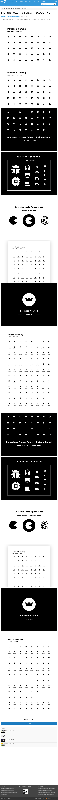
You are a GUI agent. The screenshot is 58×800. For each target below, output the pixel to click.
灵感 (34, 1)
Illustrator (8, 16)
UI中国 (47, 788)
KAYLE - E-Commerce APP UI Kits (11, 739)
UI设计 (45, 794)
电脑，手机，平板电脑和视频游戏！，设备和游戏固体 (18, 8)
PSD (12, 1)
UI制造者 (51, 794)
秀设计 (49, 792)
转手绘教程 (40, 792)
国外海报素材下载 (4, 792)
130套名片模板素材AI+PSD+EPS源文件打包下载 (14, 743)
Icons (3, 16)
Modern (5, 16)
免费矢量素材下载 (4, 790)
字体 (30, 1)
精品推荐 (3, 728)
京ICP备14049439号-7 (42, 798)
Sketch (21, 1)
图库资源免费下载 (4, 794)
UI (1, 16)
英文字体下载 (41, 794)
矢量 (17, 1)
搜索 (55, 4)
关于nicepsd (3, 798)
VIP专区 (43, 1)
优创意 (53, 788)
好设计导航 (45, 792)
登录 (56, 1)
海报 (26, 1)
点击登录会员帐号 (29, 723)
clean (11, 16)
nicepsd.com (37, 798)
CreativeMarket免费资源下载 (12, 792)
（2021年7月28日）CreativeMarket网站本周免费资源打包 (15, 730)
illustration (14, 16)
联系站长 (8, 798)
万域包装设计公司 (44, 790)
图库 (38, 1)
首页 (8, 1)
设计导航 (50, 790)
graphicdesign (18, 16)
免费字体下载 (3, 788)
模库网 (40, 790)
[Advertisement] (8, 754)
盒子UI (44, 788)
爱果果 (50, 788)
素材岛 (48, 794)
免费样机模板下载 (10, 790)
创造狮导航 (53, 792)
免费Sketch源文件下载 (9, 788)
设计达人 (40, 788)
